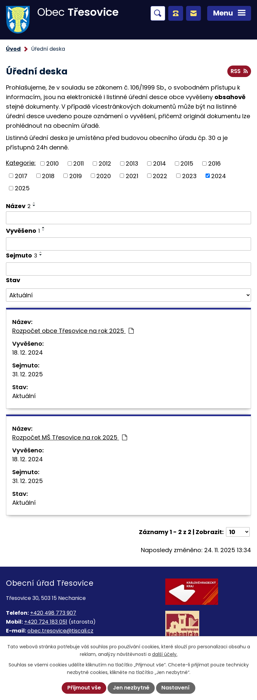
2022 (160, 176)
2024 (218, 176)
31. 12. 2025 (27, 374)
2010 (52, 163)
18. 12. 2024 (27, 352)
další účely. (164, 654)
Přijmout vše (84, 687)
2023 (189, 176)
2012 (105, 163)
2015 (186, 163)
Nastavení (175, 687)
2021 (132, 176)
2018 (48, 176)
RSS (239, 71)
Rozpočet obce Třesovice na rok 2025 (73, 331)
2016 (214, 163)
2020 (103, 176)
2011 (78, 163)
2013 (132, 163)
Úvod (13, 49)
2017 (21, 176)
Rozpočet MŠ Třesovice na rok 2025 (69, 437)
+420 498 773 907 (53, 613)
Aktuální (24, 396)
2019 (75, 176)
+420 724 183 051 (45, 622)
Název (18, 206)
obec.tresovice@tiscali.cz (60, 630)
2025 (22, 188)
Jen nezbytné (131, 687)
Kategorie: (21, 163)
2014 (159, 163)
